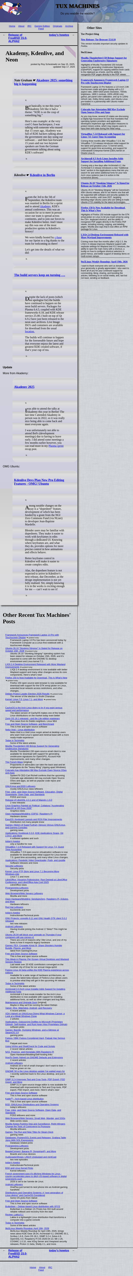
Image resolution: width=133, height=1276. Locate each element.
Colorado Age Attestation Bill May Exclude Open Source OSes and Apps (103, 111)
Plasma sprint (56, 445)
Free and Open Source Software (21, 953)
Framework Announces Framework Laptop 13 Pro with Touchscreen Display (104, 81)
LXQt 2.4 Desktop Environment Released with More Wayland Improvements (104, 236)
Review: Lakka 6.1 (14, 1214)
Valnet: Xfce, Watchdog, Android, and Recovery (28, 1008)
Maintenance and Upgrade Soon (21, 1002)
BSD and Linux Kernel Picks (19, 1168)
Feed (41, 28)
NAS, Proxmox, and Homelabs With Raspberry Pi (29, 1052)
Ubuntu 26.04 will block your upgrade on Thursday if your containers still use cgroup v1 (33, 936)
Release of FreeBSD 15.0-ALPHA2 (17, 38)
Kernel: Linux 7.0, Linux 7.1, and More (24, 699)
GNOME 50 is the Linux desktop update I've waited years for (35, 1071)
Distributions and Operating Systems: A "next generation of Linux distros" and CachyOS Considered (34, 1194)
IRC (29, 26)
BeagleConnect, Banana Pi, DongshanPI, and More (30, 1151)
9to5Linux (86, 52)
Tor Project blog (90, 34)
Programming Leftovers (16, 887)
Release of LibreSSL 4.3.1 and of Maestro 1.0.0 (28, 800)
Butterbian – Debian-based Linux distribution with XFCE (32, 1206)
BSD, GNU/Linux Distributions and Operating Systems (32, 1104)
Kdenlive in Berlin (42, 175)
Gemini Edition (42, 26)
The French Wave (14, 762)
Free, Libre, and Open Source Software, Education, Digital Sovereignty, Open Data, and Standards (34, 793)
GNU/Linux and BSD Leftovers (20, 786)
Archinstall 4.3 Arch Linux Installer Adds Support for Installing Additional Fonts (102, 160)
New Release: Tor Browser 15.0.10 (98, 39)
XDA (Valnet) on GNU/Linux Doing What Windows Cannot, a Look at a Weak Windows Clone (35, 1014)
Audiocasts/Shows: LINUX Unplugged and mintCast (30, 1157)
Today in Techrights (14, 740)
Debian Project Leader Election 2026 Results (27, 693)
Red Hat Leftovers (14, 907)
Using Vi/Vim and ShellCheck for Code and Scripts (30, 1046)
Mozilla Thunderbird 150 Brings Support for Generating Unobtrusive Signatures (104, 59)
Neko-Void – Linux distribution (20, 729)
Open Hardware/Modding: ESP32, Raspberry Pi (28, 813)
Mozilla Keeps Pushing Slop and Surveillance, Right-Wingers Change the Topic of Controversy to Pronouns (35, 1125)
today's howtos (59, 34)
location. (30, 331)
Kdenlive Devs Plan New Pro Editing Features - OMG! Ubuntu (39, 481)
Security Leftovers (14, 866)
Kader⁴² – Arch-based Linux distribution (24, 1098)
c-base (58, 237)
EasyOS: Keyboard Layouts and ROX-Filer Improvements (33, 819)
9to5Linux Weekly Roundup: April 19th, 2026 (104, 261)
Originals (57, 26)
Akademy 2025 (24, 387)
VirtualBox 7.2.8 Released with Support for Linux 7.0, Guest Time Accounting (103, 135)
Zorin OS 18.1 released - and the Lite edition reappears (32, 718)
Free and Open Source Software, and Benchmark (29, 724)
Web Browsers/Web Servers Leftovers (24, 893)
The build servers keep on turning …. (39, 275)
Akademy (45, 206)
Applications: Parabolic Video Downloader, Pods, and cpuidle (35, 860)
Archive (69, 26)
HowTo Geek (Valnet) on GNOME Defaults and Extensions (34, 1057)
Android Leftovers (14, 926)
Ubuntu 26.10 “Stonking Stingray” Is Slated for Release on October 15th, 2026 (105, 184)
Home (12, 26)
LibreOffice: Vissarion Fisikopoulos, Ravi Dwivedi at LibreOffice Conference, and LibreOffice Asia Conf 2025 (36, 881)
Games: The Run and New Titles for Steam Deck (29, 1132)
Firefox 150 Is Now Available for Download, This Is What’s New (36, 677)
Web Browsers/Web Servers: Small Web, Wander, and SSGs (35, 1118)
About (21, 26)
